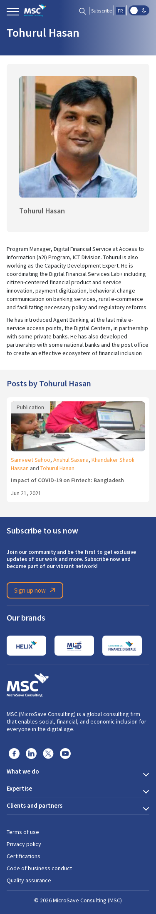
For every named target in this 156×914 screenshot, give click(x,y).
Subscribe (101, 11)
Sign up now (36, 590)
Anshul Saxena (71, 459)
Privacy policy (24, 844)
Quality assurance (29, 880)
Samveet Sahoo (30, 459)
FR (120, 11)
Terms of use (23, 832)
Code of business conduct (39, 868)
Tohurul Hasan (57, 468)
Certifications (23, 856)
